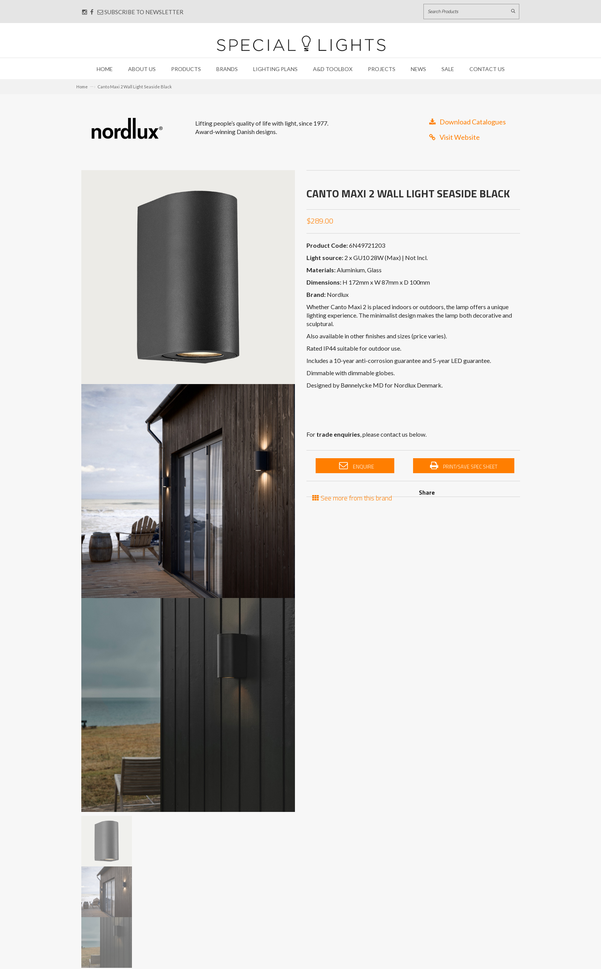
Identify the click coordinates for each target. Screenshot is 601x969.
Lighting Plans (275, 69)
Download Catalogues (467, 122)
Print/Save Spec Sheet (463, 465)
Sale (447, 69)
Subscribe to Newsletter (140, 11)
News (418, 69)
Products (186, 69)
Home (105, 69)
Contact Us (487, 69)
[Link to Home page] (301, 43)
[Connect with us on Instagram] (84, 11)
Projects (381, 69)
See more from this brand (352, 497)
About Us (142, 69)
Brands (227, 69)
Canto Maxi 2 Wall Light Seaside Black (134, 86)
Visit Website (454, 137)
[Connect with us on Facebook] (92, 11)
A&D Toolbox (332, 69)
